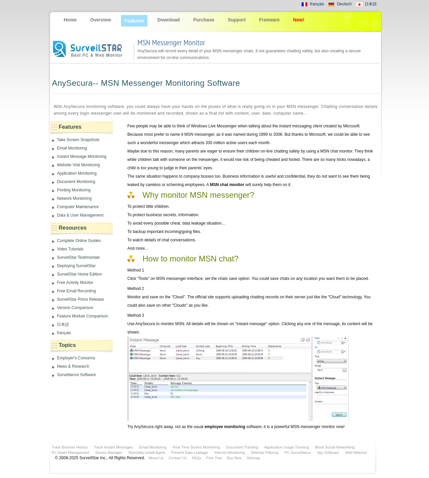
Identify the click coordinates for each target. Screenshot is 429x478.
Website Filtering (265, 453)
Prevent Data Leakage (189, 453)
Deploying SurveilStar (76, 265)
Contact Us (178, 458)
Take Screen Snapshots (78, 139)
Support (237, 19)
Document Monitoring (76, 181)
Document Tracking (242, 447)
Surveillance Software (76, 374)
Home (70, 19)
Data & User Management (80, 215)
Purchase (203, 19)
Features (134, 20)
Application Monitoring (77, 173)
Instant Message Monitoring (81, 156)
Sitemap (253, 458)
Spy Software (328, 453)
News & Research (73, 366)
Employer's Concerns (76, 358)
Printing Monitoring (73, 190)
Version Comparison (75, 307)
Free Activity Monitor (75, 282)
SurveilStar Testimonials (78, 257)
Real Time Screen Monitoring (196, 447)
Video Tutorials (70, 249)
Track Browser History (70, 447)
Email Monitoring (72, 148)
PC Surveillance (298, 453)
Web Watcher (356, 453)
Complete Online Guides (79, 240)
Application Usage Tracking (286, 447)
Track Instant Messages (113, 447)
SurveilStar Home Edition (79, 274)
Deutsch (344, 4)
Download (169, 19)
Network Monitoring (74, 198)
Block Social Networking (335, 447)
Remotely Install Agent (146, 453)
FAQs (196, 458)
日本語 (371, 4)
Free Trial (214, 458)
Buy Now (234, 458)
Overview (100, 19)
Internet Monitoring (229, 453)
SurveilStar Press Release (80, 299)
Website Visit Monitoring (78, 165)
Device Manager (109, 453)
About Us (156, 458)
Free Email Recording (76, 291)
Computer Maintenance (78, 206)
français (317, 4)
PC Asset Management (70, 453)
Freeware (269, 19)
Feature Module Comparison (82, 316)
